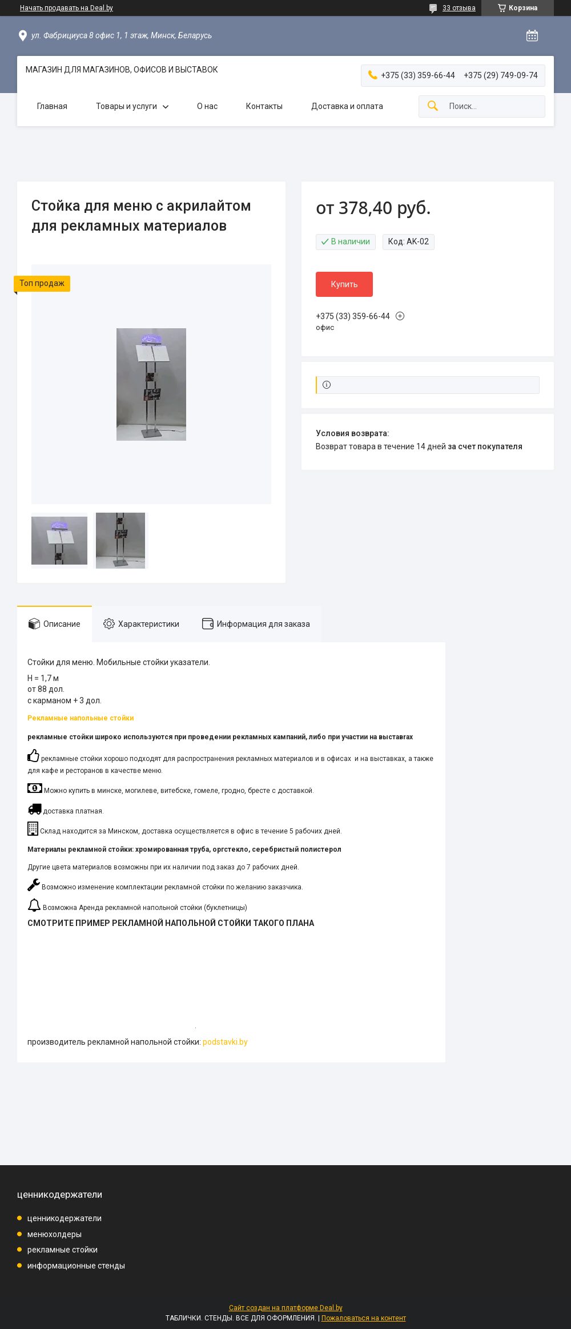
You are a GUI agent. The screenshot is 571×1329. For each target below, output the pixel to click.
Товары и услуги (126, 106)
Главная (52, 106)
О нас (207, 106)
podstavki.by (225, 1041)
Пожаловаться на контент (363, 1318)
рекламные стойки (62, 1249)
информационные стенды (76, 1265)
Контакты (264, 106)
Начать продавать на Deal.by (66, 8)
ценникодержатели (64, 1218)
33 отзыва (459, 8)
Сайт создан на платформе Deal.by (286, 1308)
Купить (344, 284)
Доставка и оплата (347, 106)
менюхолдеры (54, 1234)
